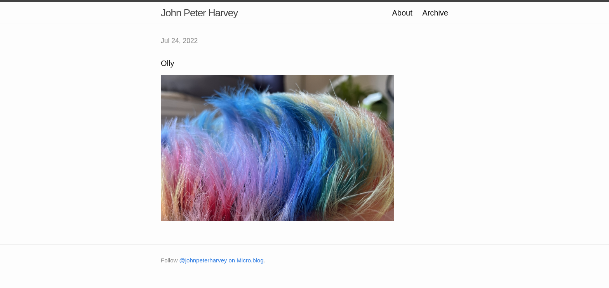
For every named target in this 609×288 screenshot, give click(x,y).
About (402, 13)
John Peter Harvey (199, 13)
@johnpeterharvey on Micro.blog (221, 260)
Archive (435, 13)
